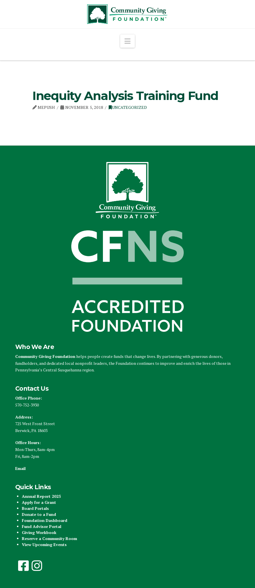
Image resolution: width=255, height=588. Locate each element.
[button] (127, 41)
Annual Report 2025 (41, 496)
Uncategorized (128, 107)
